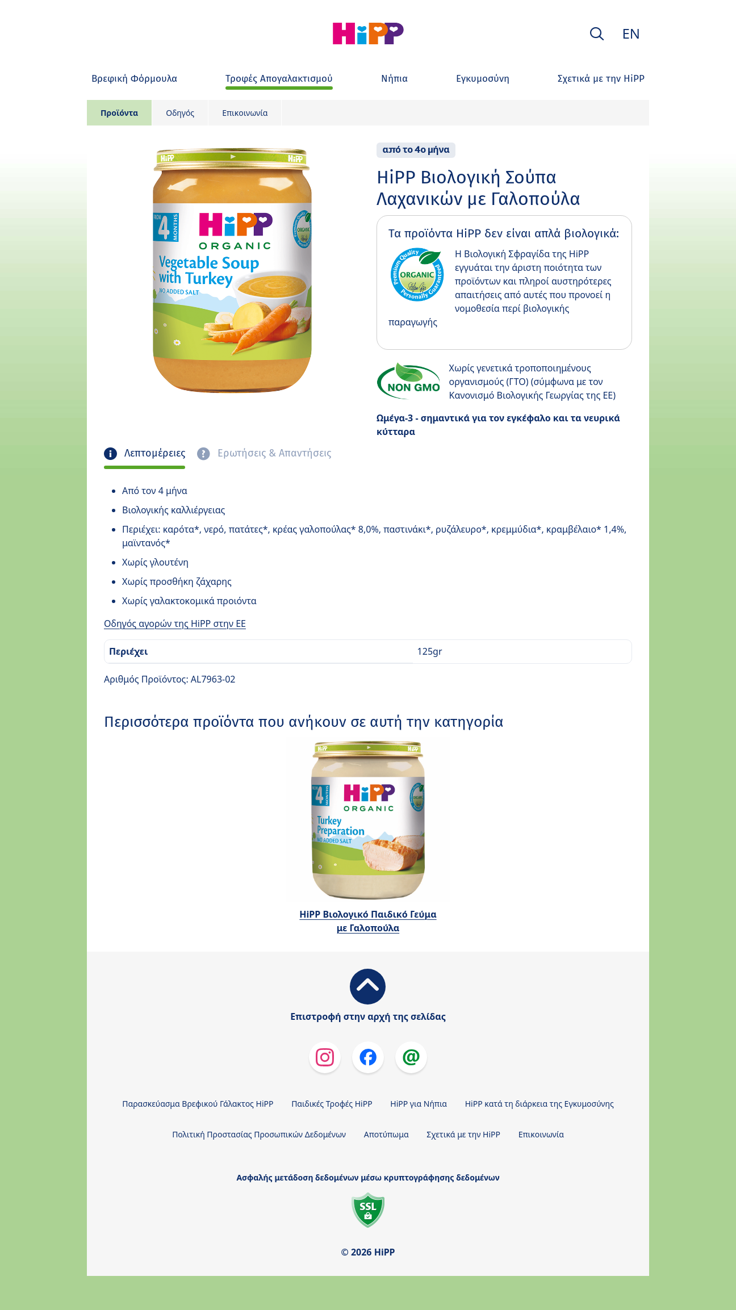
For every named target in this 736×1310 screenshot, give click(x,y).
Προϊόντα (119, 112)
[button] (597, 33)
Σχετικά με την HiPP (463, 1134)
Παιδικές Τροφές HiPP (332, 1103)
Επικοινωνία (244, 112)
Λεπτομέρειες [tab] (153, 453)
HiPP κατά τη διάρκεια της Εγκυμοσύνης (539, 1103)
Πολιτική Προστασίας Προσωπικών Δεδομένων (259, 1134)
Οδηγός (180, 112)
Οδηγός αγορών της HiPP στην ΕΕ (175, 623)
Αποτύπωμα (386, 1134)
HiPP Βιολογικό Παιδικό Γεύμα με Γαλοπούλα (367, 921)
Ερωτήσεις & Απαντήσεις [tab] (273, 453)
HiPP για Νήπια (418, 1103)
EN (631, 33)
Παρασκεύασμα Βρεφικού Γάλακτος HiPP (197, 1103)
